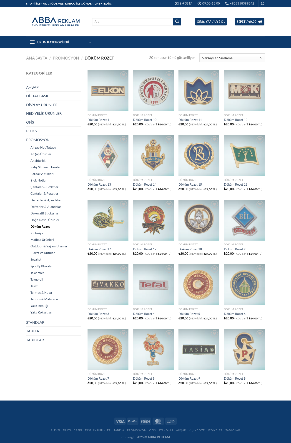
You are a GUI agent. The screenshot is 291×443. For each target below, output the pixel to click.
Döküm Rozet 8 (144, 378)
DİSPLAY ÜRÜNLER (42, 104)
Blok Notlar (38, 180)
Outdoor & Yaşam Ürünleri (49, 246)
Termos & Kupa (41, 292)
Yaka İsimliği (39, 306)
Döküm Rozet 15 (190, 184)
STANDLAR (35, 322)
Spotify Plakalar (41, 266)
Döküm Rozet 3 (98, 314)
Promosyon (136, 430)
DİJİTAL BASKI (38, 96)
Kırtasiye (36, 233)
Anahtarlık (37, 160)
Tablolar (233, 430)
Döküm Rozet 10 (144, 120)
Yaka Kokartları (41, 312)
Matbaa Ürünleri (42, 239)
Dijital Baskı (72, 430)
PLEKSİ (32, 131)
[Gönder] (177, 22)
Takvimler (37, 273)
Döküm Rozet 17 (99, 249)
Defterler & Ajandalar (45, 200)
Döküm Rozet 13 (99, 184)
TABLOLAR (35, 340)
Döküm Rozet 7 (98, 378)
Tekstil (34, 286)
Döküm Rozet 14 (144, 184)
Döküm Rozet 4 (144, 314)
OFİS (30, 122)
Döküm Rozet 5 (189, 314)
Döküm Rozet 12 (235, 120)
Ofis (152, 430)
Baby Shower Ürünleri (46, 167)
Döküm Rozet (40, 226)
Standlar (165, 430)
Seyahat (35, 259)
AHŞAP (32, 87)
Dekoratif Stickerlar (44, 213)
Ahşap (181, 430)
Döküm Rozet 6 (235, 314)
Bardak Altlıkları (42, 174)
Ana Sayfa (36, 57)
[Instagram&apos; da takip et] (262, 3)
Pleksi (55, 430)
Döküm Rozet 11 (190, 120)
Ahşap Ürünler (40, 154)
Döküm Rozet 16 (235, 184)
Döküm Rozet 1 (98, 120)
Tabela (119, 430)
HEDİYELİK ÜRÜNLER (44, 113)
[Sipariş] (232, 57)
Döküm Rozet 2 (235, 249)
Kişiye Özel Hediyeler (206, 430)
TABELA (32, 331)
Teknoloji (36, 279)
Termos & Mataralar (44, 299)
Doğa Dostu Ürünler (44, 220)
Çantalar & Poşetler (44, 187)
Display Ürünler (98, 430)
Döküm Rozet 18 (190, 249)
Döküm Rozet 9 (189, 378)
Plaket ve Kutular (42, 253)
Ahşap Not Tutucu (43, 147)
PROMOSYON (66, 57)
